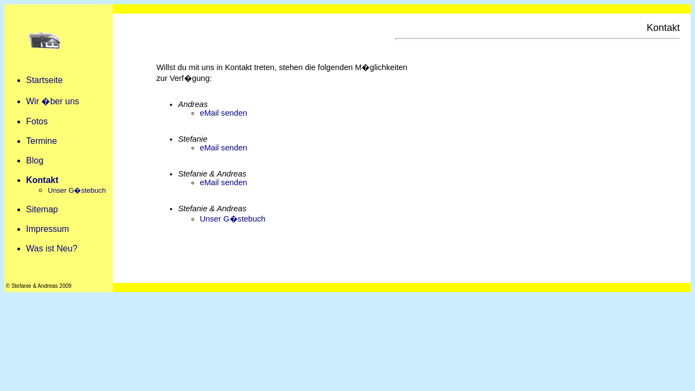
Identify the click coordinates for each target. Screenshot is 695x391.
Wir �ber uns (52, 101)
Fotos (37, 121)
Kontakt (42, 180)
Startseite (44, 80)
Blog (34, 160)
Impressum (47, 229)
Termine (41, 141)
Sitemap (42, 209)
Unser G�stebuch (233, 219)
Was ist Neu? (52, 248)
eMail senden (223, 113)
